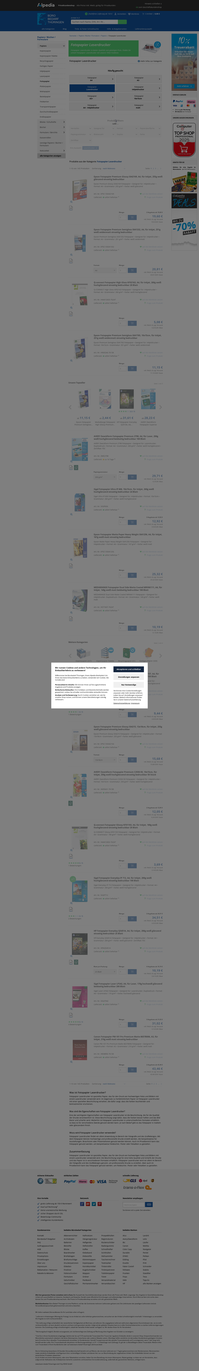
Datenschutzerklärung (121, 703)
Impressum (135, 703)
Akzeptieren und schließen (129, 669)
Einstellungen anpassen (128, 677)
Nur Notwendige (128, 685)
